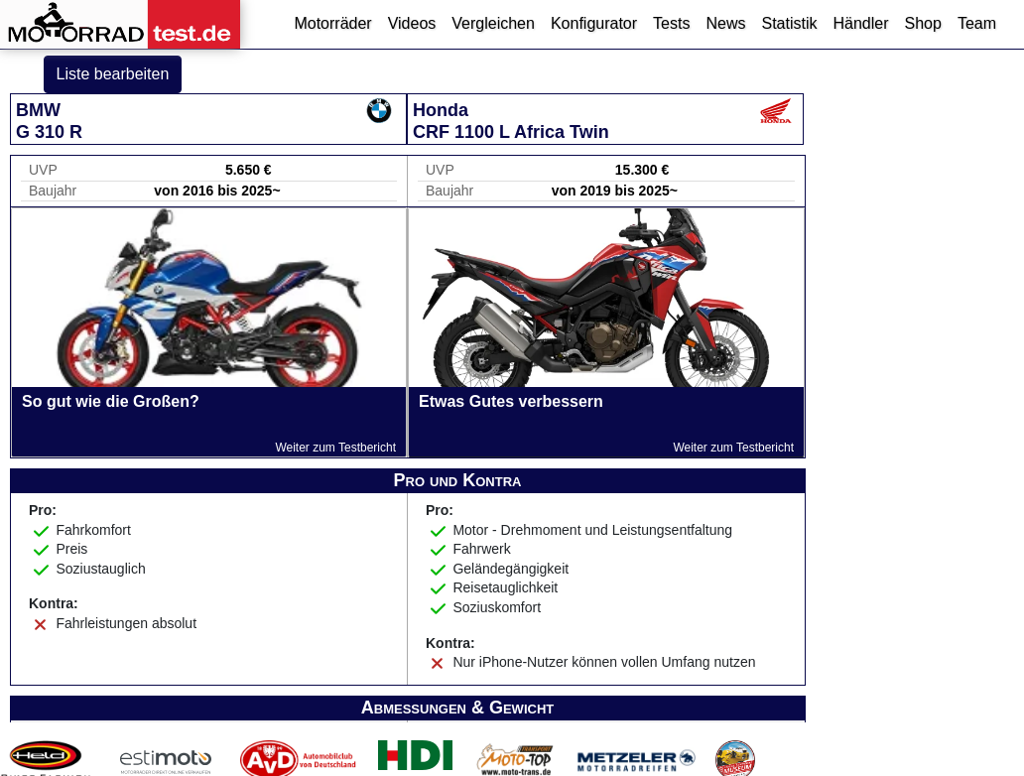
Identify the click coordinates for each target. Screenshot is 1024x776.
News (725, 23)
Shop (923, 23)
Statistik (789, 23)
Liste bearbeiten (113, 73)
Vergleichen (493, 23)
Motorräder (332, 23)
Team (977, 23)
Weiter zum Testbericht (335, 447)
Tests (671, 23)
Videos (412, 23)
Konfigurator (594, 23)
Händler (860, 23)
